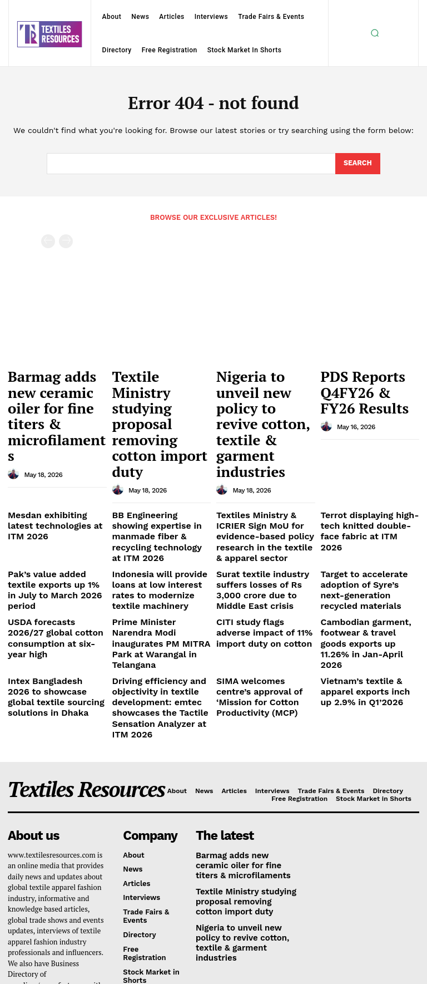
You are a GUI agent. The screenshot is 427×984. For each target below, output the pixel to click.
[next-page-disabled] (66, 241)
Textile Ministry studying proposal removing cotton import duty (152, 388)
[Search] (357, 164)
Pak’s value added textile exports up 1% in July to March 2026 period (52, 493)
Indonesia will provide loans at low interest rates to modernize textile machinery (159, 497)
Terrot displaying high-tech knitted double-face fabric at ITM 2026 (369, 453)
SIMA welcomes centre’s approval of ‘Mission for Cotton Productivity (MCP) (262, 574)
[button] (375, 33)
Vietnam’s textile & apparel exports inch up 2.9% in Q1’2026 (368, 574)
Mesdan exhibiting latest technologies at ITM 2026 (53, 448)
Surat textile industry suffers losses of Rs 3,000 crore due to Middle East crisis (262, 497)
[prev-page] (48, 241)
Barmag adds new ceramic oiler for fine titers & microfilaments (55, 388)
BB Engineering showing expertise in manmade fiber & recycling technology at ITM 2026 (161, 457)
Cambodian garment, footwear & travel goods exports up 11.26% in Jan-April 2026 (366, 537)
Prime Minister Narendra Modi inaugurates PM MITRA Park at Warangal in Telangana (159, 537)
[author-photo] (15, 420)
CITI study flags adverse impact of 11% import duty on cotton (262, 533)
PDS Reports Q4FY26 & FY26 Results (367, 378)
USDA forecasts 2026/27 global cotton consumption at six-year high (55, 533)
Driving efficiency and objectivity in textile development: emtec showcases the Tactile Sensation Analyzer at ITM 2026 (158, 587)
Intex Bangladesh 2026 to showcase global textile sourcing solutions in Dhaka (57, 574)
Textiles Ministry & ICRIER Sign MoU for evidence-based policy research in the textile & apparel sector (265, 457)
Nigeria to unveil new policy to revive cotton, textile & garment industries (264, 388)
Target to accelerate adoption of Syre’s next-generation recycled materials (363, 497)
